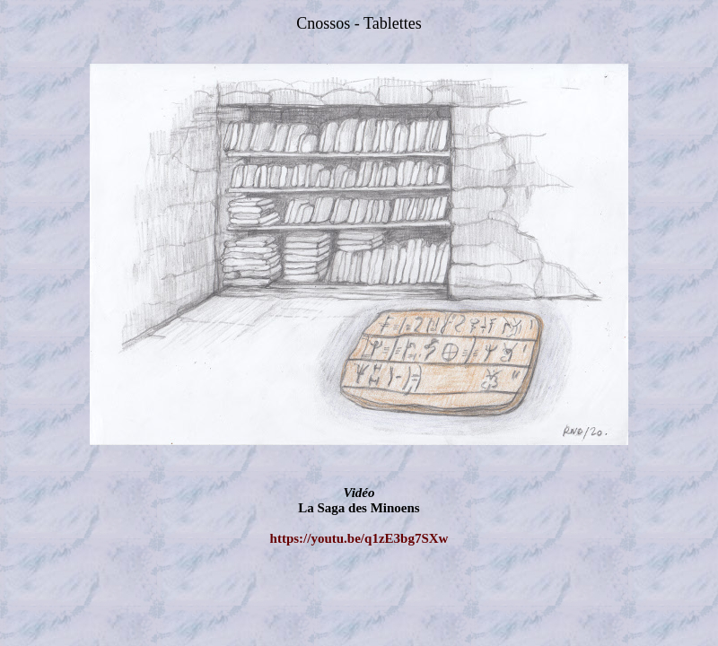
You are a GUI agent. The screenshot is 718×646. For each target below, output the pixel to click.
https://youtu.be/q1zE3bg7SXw (359, 538)
